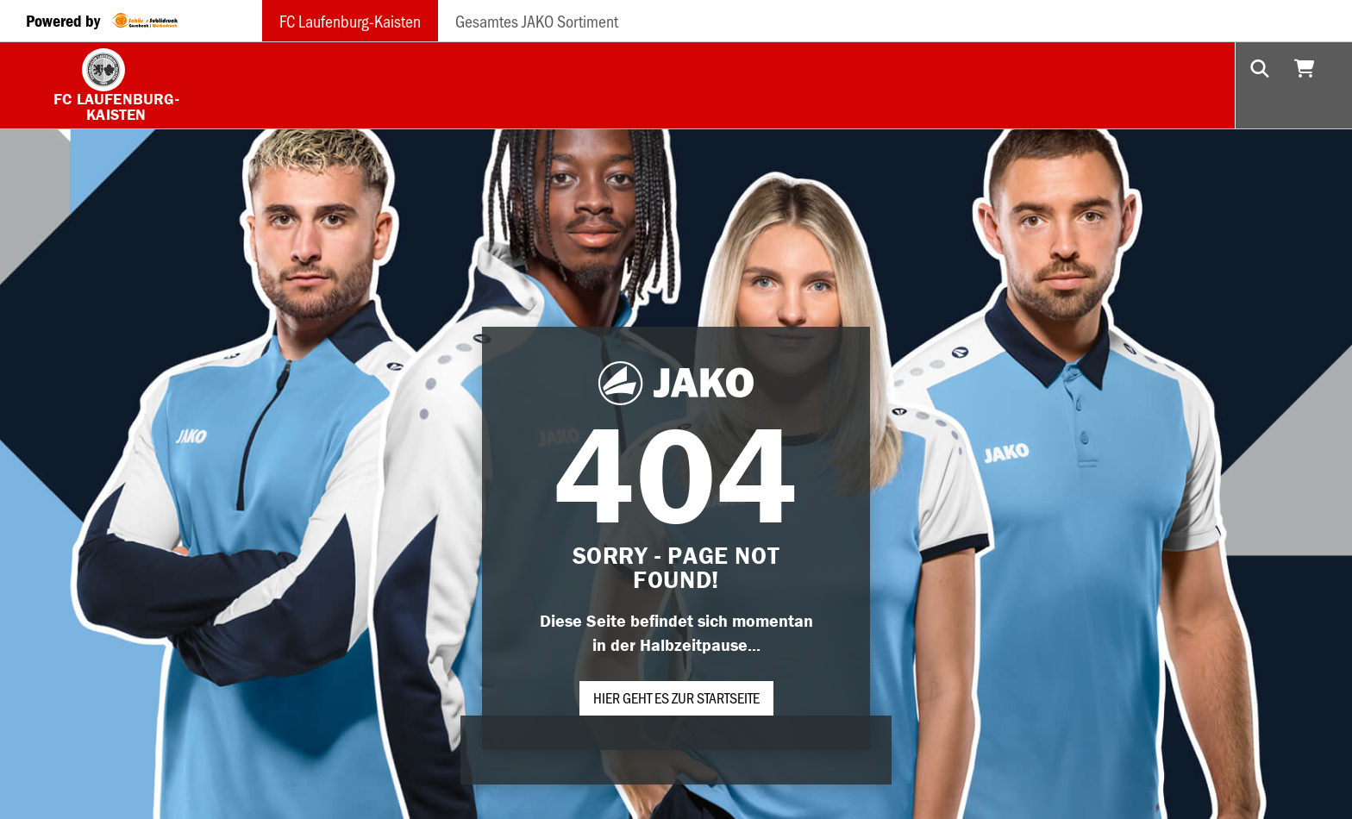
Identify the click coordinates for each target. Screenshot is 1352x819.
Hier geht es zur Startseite (676, 697)
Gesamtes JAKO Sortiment (536, 20)
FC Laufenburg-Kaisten (350, 20)
